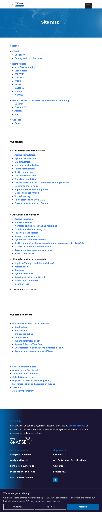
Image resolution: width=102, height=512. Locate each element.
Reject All (51, 507)
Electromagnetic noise (26, 185)
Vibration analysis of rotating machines (35, 225)
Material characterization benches (30, 323)
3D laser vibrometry (22, 390)
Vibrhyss (18, 94)
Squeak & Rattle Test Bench (29, 344)
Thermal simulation (25, 175)
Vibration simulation (25, 179)
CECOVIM (19, 74)
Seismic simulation (24, 168)
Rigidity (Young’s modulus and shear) (34, 263)
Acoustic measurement (26, 236)
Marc (17, 114)
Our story (19, 54)
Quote (17, 123)
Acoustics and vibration (25, 214)
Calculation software (23, 377)
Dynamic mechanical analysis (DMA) (33, 351)
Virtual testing (22, 196)
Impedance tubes (23, 333)
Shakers (16, 387)
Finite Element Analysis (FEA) (29, 199)
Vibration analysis (24, 222)
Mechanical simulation (26, 165)
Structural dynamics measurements (33, 246)
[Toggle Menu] (88, 6)
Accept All (83, 507)
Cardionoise (20, 70)
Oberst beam (21, 337)
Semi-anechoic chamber (25, 373)
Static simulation (23, 172)
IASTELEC (19, 87)
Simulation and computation (28, 150)
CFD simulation (22, 161)
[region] (51, 500)
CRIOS (17, 81)
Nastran (18, 103)
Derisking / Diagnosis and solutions (33, 250)
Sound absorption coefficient (29, 277)
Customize (17, 507)
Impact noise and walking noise (31, 189)
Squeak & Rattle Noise (26, 232)
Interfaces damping (25, 67)
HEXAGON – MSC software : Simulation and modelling (41, 100)
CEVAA (15, 51)
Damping (19, 270)
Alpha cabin (20, 330)
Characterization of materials (29, 259)
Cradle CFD (20, 107)
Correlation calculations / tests (31, 203)
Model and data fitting (26, 192)
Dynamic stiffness (23, 273)
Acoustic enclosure (24, 253)
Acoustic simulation (25, 154)
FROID (17, 84)
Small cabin (20, 327)
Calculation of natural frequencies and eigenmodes (42, 182)
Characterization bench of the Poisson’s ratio (38, 347)
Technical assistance (24, 289)
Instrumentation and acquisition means (33, 383)
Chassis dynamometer (24, 366)
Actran (18, 110)
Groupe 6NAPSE (77, 425)
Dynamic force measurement (30, 239)
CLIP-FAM (19, 77)
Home (15, 45)
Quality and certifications (28, 58)
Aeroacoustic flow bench (25, 370)
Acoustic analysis (23, 218)
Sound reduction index (26, 280)
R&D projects (19, 63)
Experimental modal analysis (29, 229)
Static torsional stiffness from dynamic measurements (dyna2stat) (50, 243)
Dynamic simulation (25, 158)
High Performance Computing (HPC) (31, 380)
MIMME (18, 91)
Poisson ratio (21, 266)
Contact (16, 119)
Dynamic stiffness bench (27, 340)
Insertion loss (21, 283)
